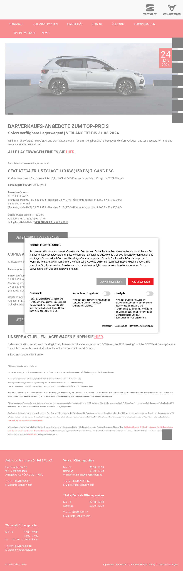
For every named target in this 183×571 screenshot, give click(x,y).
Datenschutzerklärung (53, 254)
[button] (111, 281)
